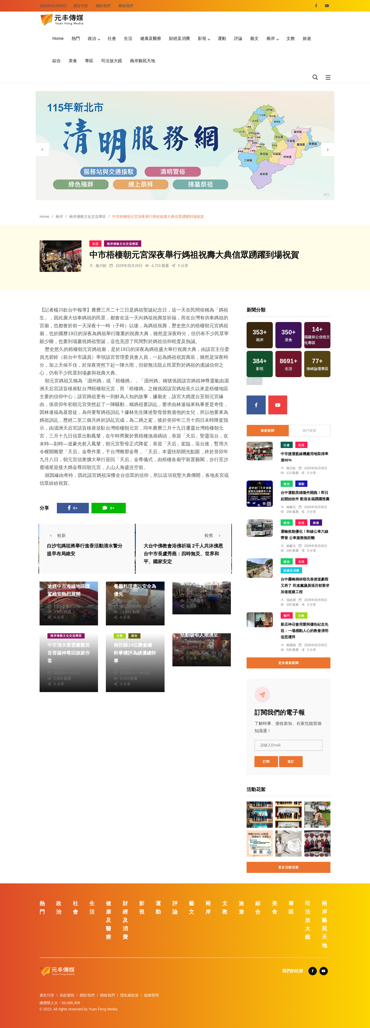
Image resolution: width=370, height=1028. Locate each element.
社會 (112, 38)
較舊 (214, 535)
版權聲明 (151, 995)
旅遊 (307, 38)
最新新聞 (267, 431)
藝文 (254, 38)
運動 (222, 38)
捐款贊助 (67, 995)
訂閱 (266, 761)
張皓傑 (291, 600)
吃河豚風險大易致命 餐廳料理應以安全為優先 (135, 586)
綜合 (56, 61)
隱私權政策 (129, 995)
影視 (202, 38)
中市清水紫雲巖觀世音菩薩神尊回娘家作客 (68, 652)
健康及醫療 (150, 38)
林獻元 (291, 507)
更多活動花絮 (288, 867)
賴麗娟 (291, 645)
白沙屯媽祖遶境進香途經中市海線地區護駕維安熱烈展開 (68, 586)
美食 (73, 61)
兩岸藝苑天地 (142, 61)
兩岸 (270, 38)
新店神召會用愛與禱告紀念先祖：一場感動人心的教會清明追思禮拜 (304, 630)
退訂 (290, 761)
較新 (56, 535)
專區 (89, 61)
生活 (128, 38)
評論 (238, 38)
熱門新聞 (309, 431)
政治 (92, 38)
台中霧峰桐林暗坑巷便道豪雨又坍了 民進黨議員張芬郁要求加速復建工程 (305, 585)
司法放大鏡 (111, 61)
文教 (290, 38)
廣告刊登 (80, 6)
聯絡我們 (125, 6)
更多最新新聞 (288, 663)
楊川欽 (101, 265)
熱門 (76, 38)
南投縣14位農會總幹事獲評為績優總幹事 (135, 652)
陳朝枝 (125, 601)
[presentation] (42, 149)
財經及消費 (179, 38)
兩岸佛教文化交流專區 (87, 216)
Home (58, 38)
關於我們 (103, 6)
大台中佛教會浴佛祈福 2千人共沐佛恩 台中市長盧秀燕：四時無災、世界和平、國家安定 (183, 554)
